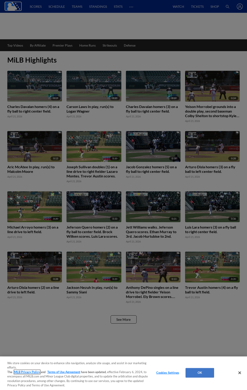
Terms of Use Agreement (63, 372)
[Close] (240, 373)
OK (200, 372)
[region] (123, 373)
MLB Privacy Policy (27, 372)
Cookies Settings (167, 372)
